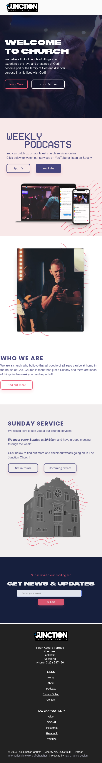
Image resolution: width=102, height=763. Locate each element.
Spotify (18, 170)
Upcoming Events (62, 468)
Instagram (52, 727)
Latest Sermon (48, 84)
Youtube (52, 738)
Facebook (51, 733)
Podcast (51, 688)
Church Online (51, 694)
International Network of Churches (28, 755)
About (51, 683)
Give (51, 716)
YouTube (48, 170)
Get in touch (25, 468)
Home (50, 677)
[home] (21, 7)
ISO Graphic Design (76, 755)
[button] (92, 8)
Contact (50, 699)
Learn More (16, 84)
